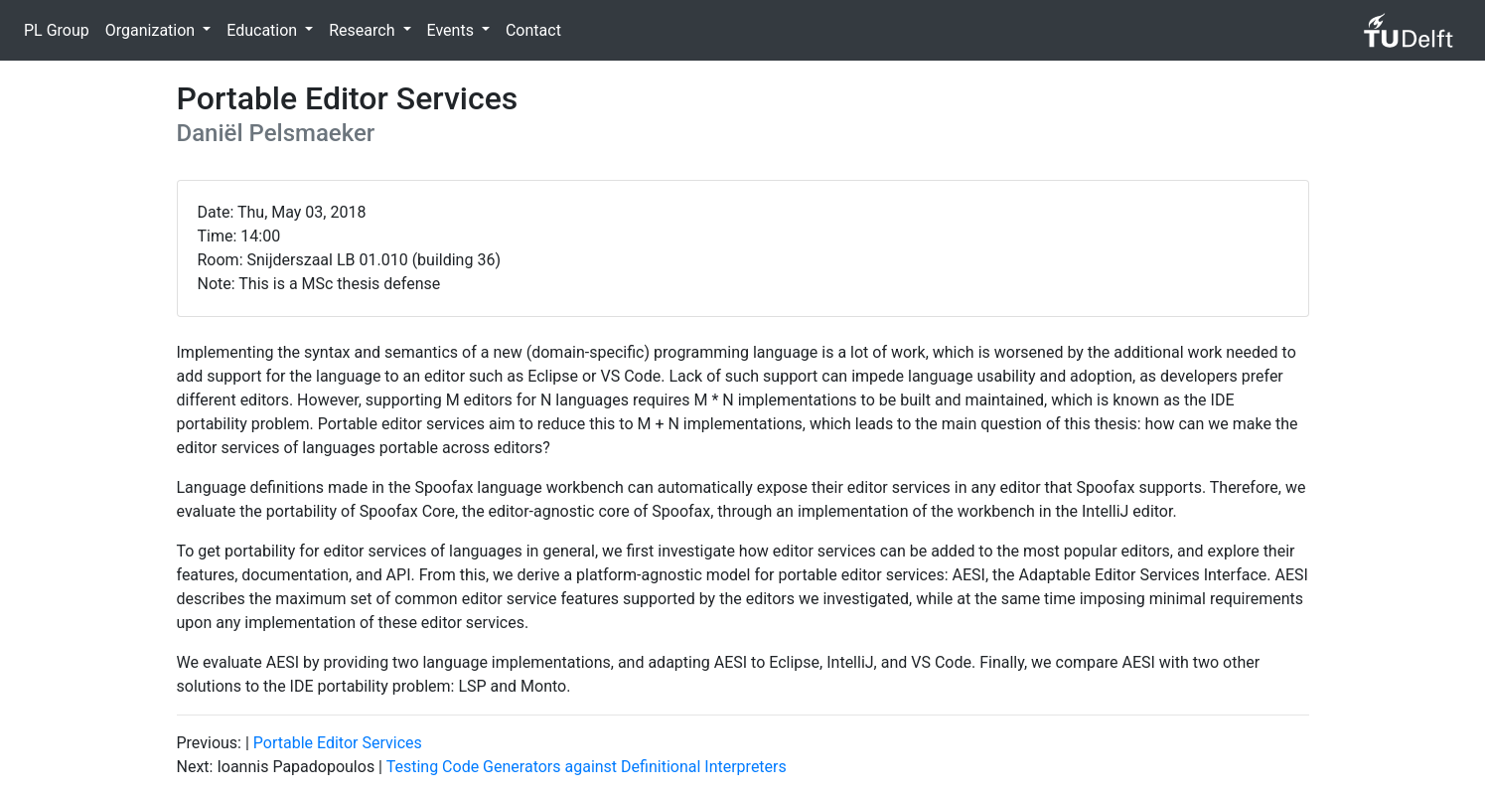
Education (263, 30)
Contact (533, 30)
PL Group (56, 30)
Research (363, 30)
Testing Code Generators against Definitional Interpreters (586, 766)
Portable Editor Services (337, 742)
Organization (152, 30)
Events (452, 30)
